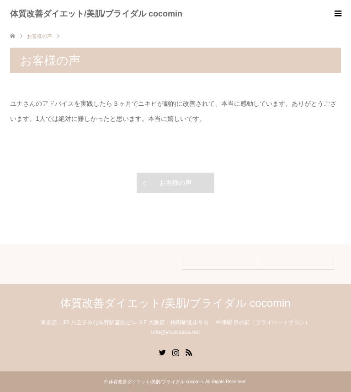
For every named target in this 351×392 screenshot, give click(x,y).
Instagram (175, 352)
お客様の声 (175, 182)
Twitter (162, 352)
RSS (189, 352)
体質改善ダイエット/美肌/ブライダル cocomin (96, 13)
